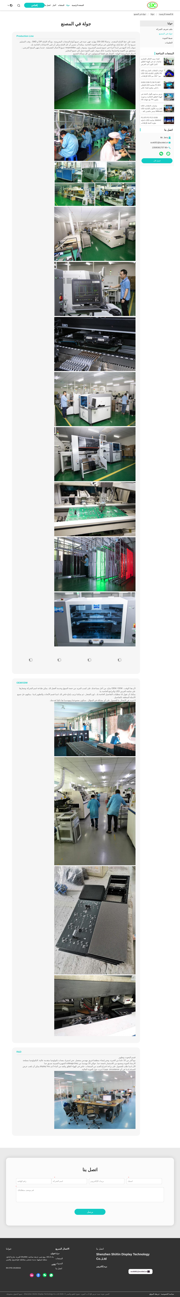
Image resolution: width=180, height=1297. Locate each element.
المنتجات (61, 5)
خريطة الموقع (155, 1294)
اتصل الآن (157, 161)
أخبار (54, 5)
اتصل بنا (47, 5)
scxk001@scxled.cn (159, 143)
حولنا (68, 5)
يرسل (90, 1211)
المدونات (59, 1263)
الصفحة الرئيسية (78, 5)
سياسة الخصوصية (167, 1294)
